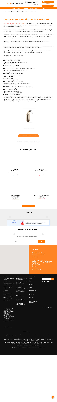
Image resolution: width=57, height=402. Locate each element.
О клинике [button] (43, 8)
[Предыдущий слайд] (10, 227)
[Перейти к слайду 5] (23, 240)
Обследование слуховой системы (22, 335)
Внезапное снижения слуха (8, 340)
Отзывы (36, 8)
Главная (4, 11)
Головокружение (6, 341)
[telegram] (45, 328)
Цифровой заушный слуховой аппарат (13, 23)
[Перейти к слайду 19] (34, 240)
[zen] (48, 328)
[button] (48, 6)
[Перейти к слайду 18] (33, 240)
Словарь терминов (32, 335)
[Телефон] (42, 328)
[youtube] (47, 328)
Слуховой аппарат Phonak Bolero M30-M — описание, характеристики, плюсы (23, 11)
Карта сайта (31, 344)
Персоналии (31, 341)
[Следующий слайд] (47, 227)
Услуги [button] (18, 8)
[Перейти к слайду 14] (30, 240)
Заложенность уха (6, 338)
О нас (30, 328)
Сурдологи (31, 8)
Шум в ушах (5, 337)
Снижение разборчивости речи (8, 333)
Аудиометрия (18, 342)
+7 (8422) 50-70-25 (47, 354)
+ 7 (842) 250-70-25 (35, 315)
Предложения (31, 331)
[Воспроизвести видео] (28, 227)
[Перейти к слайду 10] (27, 240)
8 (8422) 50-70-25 (19, 3)
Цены (40, 8)
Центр (10, 3)
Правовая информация (33, 337)
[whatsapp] (44, 328)
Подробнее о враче (15, 175)
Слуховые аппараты (25, 8)
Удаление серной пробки (20, 346)
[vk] (50, 328)
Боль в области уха (6, 347)
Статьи (9, 11)
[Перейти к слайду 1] (20, 240)
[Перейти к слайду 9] (26, 240)
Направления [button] (13, 8)
